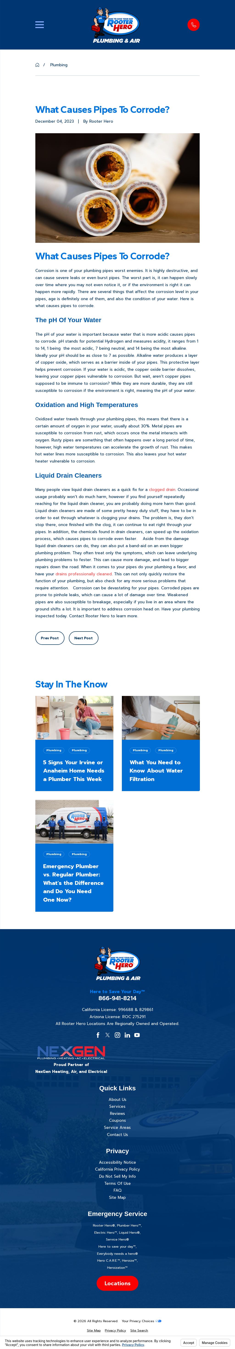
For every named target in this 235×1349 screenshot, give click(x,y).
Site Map (117, 1197)
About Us (117, 1099)
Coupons (117, 1120)
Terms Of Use (117, 1183)
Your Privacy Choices (141, 1321)
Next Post (83, 638)
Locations (117, 1283)
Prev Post (50, 638)
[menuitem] (94, 1331)
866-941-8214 (117, 998)
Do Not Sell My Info (117, 1176)
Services (117, 1106)
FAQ (117, 1190)
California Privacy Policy (117, 1169)
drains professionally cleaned (84, 574)
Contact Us (117, 1135)
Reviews (117, 1113)
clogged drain (162, 490)
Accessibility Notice (117, 1162)
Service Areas (117, 1127)
